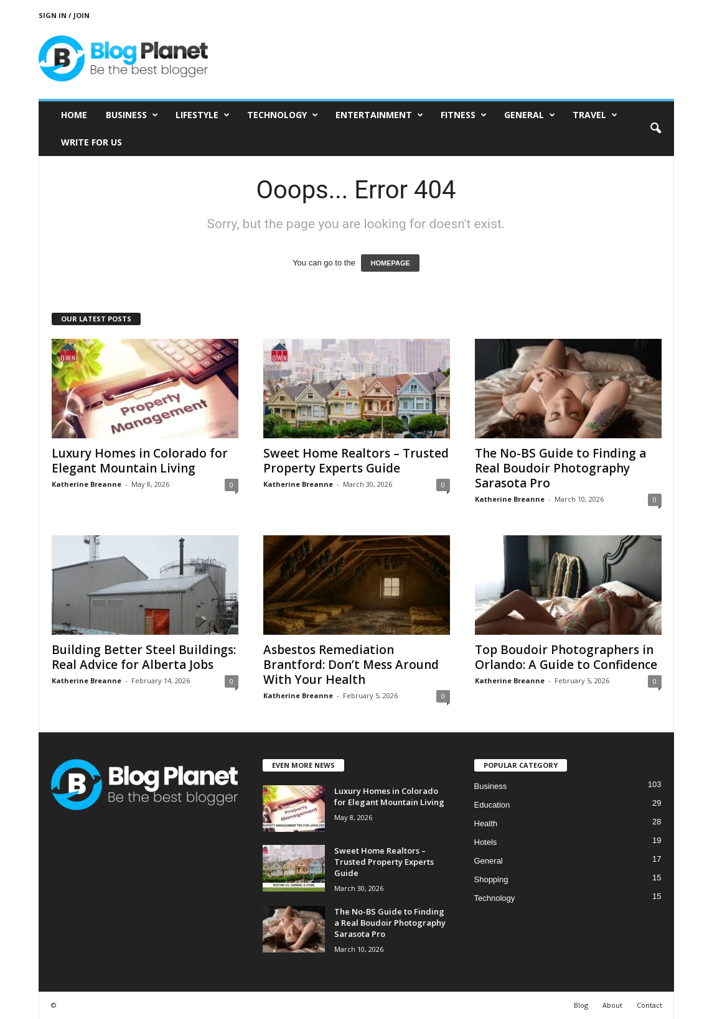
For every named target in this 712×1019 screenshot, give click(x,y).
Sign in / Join (64, 15)
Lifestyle (203, 115)
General (529, 115)
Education (492, 804)
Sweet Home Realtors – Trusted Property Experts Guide (356, 460)
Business (132, 115)
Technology (282, 115)
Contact (649, 1005)
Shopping (491, 879)
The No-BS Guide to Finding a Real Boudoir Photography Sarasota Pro (560, 468)
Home (74, 115)
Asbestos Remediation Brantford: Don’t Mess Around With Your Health (351, 665)
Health (486, 823)
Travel (595, 115)
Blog (581, 1005)
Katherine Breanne (86, 484)
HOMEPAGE (390, 263)
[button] (655, 128)
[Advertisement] (447, 58)
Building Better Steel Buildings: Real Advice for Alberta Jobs (144, 657)
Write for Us (91, 142)
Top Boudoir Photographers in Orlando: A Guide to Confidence (566, 657)
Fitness (464, 115)
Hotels (485, 842)
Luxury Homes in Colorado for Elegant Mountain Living (140, 460)
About (612, 1005)
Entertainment (379, 115)
